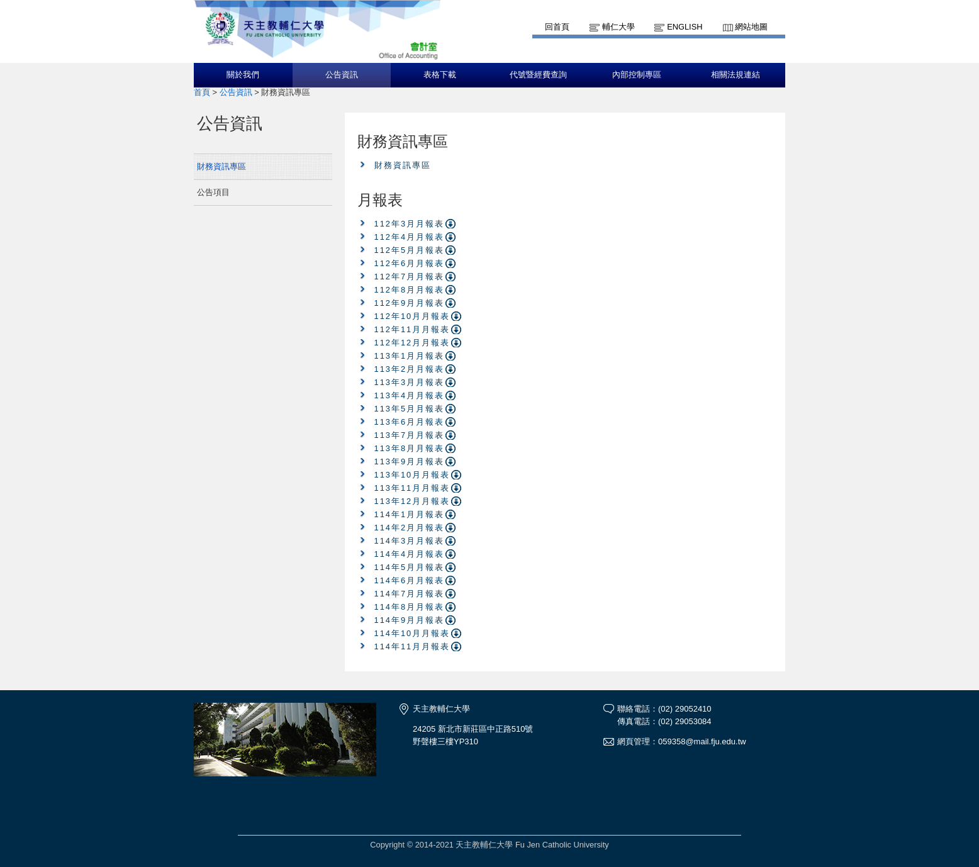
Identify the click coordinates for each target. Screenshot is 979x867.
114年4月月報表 (409, 554)
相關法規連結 (735, 74)
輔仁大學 (618, 26)
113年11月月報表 (412, 488)
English (684, 26)
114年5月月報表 (409, 567)
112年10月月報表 (412, 316)
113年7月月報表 (409, 435)
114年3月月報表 (409, 540)
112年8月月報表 (409, 289)
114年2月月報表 (409, 527)
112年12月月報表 (412, 342)
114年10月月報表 (412, 633)
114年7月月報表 (409, 593)
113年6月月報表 (409, 422)
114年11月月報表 (412, 646)
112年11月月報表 (412, 329)
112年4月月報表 (409, 237)
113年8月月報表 (409, 448)
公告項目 (213, 192)
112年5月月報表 (409, 250)
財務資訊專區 (221, 166)
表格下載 (439, 74)
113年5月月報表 (409, 408)
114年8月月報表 (409, 607)
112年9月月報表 (409, 303)
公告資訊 (341, 74)
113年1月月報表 (409, 356)
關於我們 (243, 74)
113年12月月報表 (412, 501)
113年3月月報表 (409, 382)
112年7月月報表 (409, 276)
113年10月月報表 (412, 474)
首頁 (202, 92)
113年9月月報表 (409, 461)
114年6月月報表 (409, 580)
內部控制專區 (636, 74)
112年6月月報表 (409, 263)
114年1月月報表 (409, 514)
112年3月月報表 (409, 223)
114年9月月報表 (409, 620)
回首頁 (557, 26)
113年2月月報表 (409, 369)
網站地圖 (751, 26)
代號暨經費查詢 (538, 74)
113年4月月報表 (409, 395)
